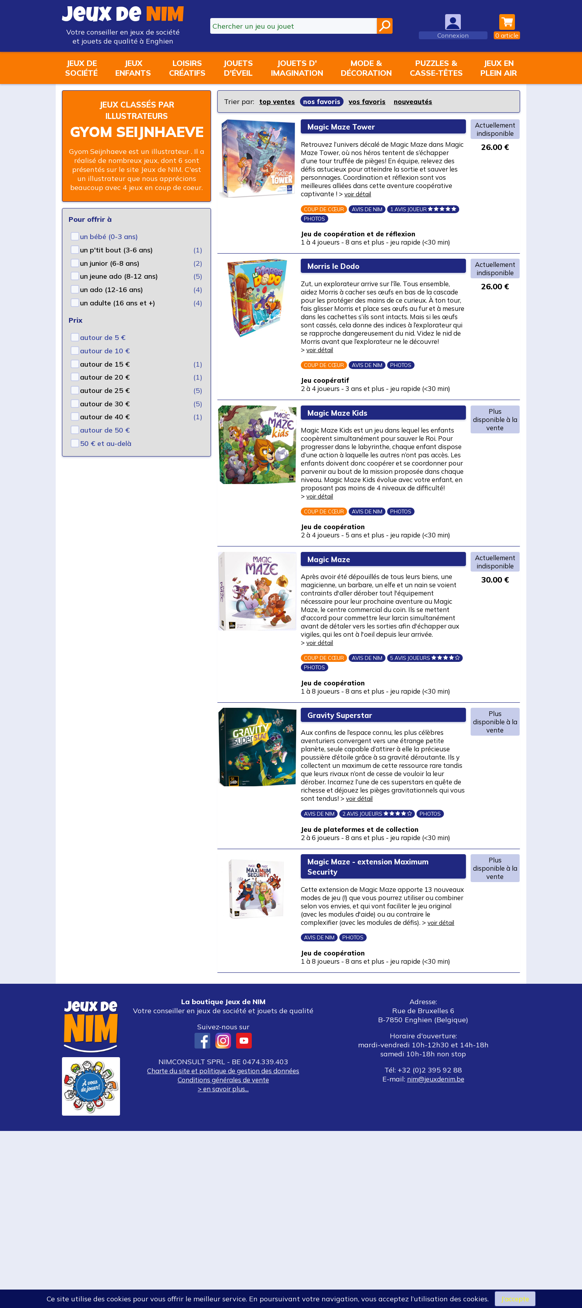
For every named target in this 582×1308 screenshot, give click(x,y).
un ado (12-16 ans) (111, 289)
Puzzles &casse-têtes (436, 68)
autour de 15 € (105, 364)
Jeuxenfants (133, 68)
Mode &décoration (366, 68)
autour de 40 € (105, 416)
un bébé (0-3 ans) (109, 236)
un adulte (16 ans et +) (117, 302)
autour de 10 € (105, 350)
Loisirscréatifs (187, 68)
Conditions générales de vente (223, 1256)
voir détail (368, 209)
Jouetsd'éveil (238, 68)
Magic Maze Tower (349, 126)
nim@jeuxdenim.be (435, 1256)
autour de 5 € (102, 337)
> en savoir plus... (223, 1265)
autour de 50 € (105, 430)
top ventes (277, 101)
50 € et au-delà (105, 443)
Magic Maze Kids (345, 474)
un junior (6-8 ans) (110, 263)
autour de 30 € (105, 403)
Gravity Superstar (347, 831)
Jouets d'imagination (297, 68)
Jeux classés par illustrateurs (136, 110)
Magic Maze (334, 652)
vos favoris (370, 101)
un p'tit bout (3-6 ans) (116, 249)
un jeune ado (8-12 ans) (119, 276)
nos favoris (324, 101)
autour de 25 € (105, 390)
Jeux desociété (81, 68)
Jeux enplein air (498, 68)
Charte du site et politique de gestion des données (223, 1247)
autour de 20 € (105, 377)
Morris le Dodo (341, 296)
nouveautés (418, 101)
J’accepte (515, 1298)
